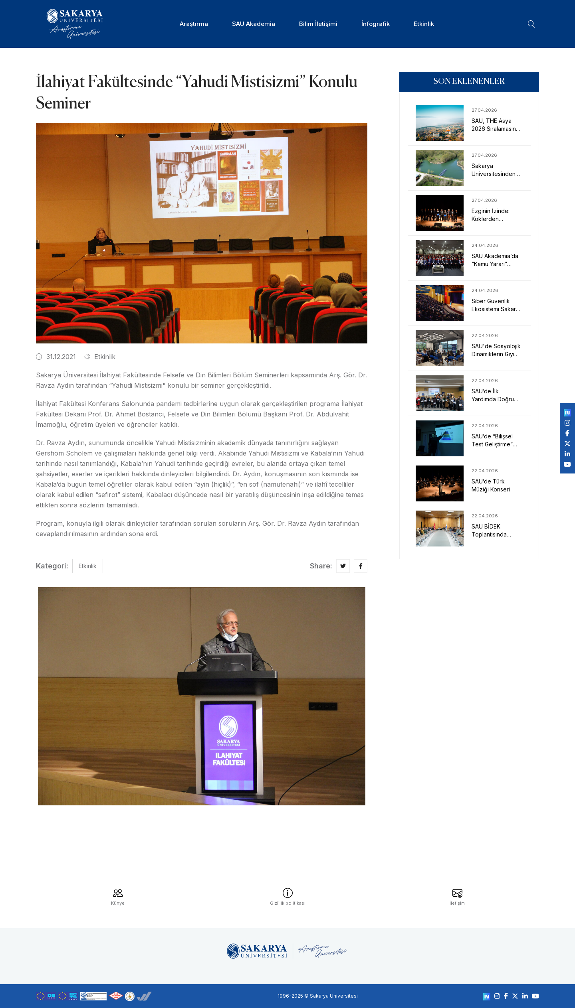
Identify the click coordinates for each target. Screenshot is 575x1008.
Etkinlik (424, 24)
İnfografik (375, 24)
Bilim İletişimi (318, 24)
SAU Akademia (253, 24)
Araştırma (194, 24)
